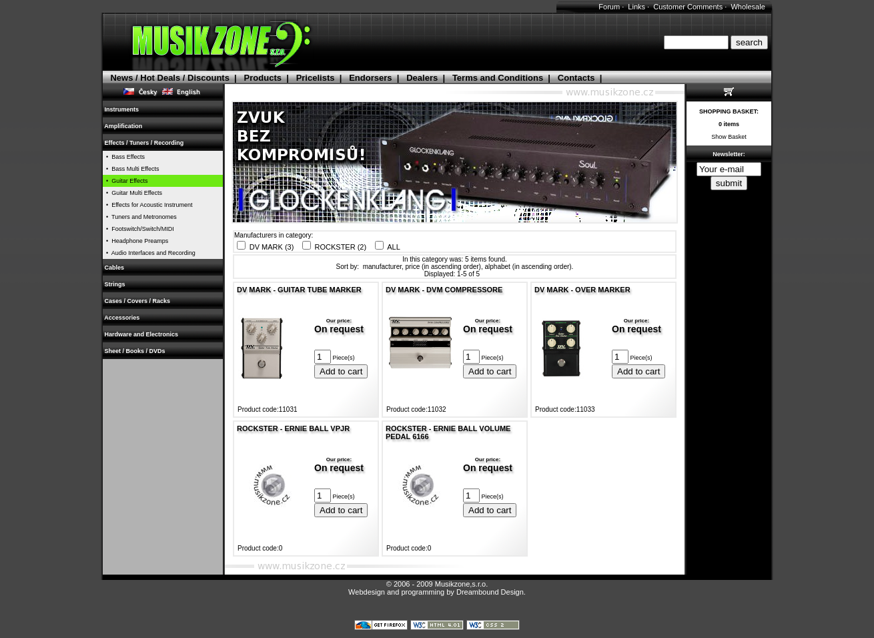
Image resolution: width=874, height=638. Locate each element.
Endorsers (370, 78)
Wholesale (748, 7)
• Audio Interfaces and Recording (149, 253)
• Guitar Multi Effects (132, 193)
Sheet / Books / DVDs (135, 351)
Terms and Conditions (497, 78)
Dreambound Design (490, 592)
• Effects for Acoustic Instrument (148, 205)
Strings (115, 284)
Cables (114, 267)
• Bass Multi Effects (131, 169)
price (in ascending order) (443, 266)
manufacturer (382, 266)
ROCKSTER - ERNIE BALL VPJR (293, 428)
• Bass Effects (124, 156)
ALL (393, 247)
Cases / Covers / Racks (137, 301)
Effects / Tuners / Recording (144, 142)
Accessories (122, 317)
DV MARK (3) (272, 247)
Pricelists (315, 78)
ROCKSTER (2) (341, 247)
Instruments (122, 109)
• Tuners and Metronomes (140, 217)
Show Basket (729, 136)
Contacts (576, 78)
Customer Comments (688, 7)
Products (263, 78)
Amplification (123, 126)
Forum (609, 7)
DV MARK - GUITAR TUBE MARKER (299, 290)
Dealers (422, 78)
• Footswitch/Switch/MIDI (138, 229)
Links (636, 7)
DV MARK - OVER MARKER (582, 290)
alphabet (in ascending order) (528, 266)
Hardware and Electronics (141, 334)
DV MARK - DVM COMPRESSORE (444, 290)
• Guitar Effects (125, 181)
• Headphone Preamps (135, 241)
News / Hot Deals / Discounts (169, 78)
